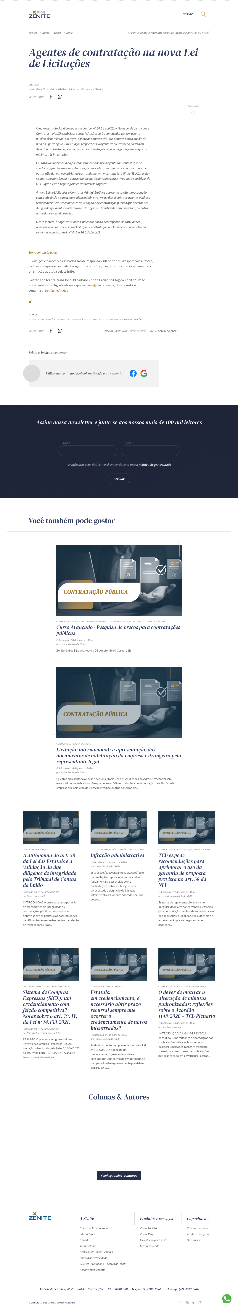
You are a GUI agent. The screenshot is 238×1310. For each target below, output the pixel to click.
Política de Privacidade (93, 1258)
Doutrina (34, 84)
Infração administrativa (117, 855)
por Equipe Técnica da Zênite (71, 644)
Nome (66, 442)
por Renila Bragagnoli (34, 895)
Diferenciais (194, 1240)
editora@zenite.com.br (99, 285)
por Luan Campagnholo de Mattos (176, 895)
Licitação (127, 621)
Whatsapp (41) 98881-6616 (182, 1289)
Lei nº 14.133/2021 (108, 319)
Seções (33, 33)
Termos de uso (88, 1246)
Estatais (116, 621)
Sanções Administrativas (131, 849)
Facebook (133, 373)
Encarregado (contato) (93, 1269)
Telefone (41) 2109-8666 (146, 1289)
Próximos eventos (197, 1228)
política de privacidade (155, 464)
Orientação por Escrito (153, 1240)
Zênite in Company (198, 1234)
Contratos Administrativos (96, 621)
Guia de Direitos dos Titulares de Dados (103, 1263)
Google (143, 373)
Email (128, 442)
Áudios (68, 33)
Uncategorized (202, 849)
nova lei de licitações (130, 319)
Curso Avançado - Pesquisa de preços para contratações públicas (118, 630)
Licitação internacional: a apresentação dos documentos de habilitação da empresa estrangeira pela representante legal (118, 755)
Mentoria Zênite (149, 1246)
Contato (84, 1240)
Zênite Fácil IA (148, 1228)
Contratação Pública (68, 621)
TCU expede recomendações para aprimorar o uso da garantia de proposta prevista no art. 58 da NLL (182, 870)
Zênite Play (146, 1234)
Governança (39, 849)
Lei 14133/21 (91, 319)
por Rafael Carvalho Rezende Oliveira (83, 89)
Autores (44, 33)
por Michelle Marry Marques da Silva (42, 1032)
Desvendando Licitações (104, 849)
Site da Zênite (88, 1234)
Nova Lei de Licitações (145, 621)
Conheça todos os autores (119, 1175)
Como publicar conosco (94, 1228)
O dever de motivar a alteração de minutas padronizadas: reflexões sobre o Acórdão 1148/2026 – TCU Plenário (186, 1004)
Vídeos (56, 33)
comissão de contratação (70, 319)
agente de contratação (42, 319)
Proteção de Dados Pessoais (96, 1252)
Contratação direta (34, 986)
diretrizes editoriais (56, 290)
